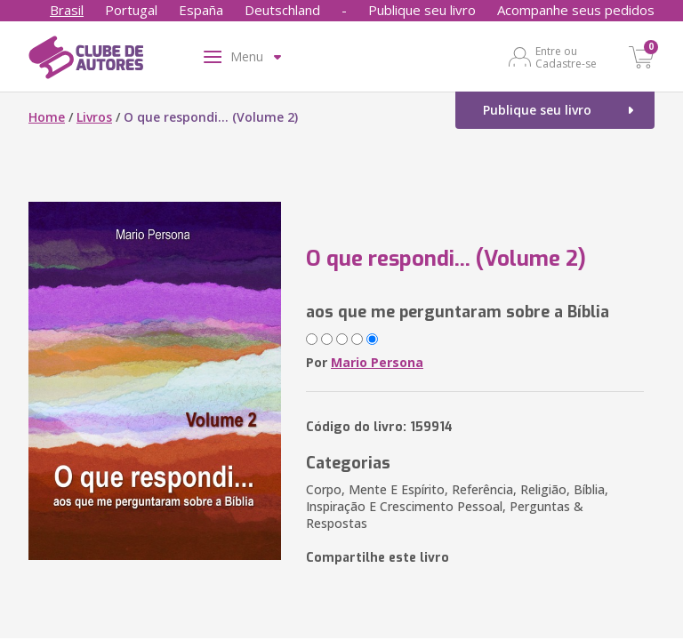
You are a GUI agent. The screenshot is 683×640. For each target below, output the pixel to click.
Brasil (67, 10)
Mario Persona (377, 362)
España (201, 10)
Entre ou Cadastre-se (566, 57)
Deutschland (282, 10)
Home (46, 116)
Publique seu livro (422, 10)
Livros (94, 116)
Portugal (131, 10)
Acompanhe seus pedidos (576, 10)
